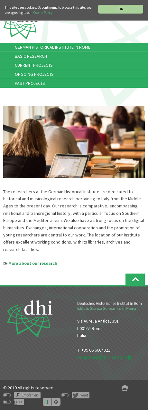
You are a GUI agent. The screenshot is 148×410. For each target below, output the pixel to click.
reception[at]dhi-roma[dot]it (104, 357)
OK (120, 9)
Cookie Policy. (43, 12)
